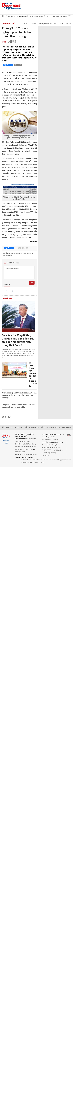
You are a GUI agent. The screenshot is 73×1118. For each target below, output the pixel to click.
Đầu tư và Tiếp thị (10, 24)
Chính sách (69, 24)
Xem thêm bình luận (8, 291)
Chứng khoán (58, 24)
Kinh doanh (25, 24)
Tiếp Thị (9, 427)
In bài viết (18, 65)
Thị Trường (18, 427)
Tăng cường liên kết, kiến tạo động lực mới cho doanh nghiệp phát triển (19, 406)
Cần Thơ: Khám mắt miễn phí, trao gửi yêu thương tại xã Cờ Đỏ (32, 374)
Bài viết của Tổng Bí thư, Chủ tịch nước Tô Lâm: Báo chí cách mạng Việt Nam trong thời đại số (18, 340)
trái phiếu (11, 253)
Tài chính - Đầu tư (37, 24)
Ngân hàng (48, 24)
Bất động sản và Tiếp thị (50, 427)
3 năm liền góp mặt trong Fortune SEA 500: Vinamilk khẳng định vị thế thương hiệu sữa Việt (19, 395)
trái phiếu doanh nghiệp (24, 253)
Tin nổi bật (7, 299)
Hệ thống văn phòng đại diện (24, 457)
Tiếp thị (7, 16)
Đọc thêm (7, 417)
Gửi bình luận (31, 283)
